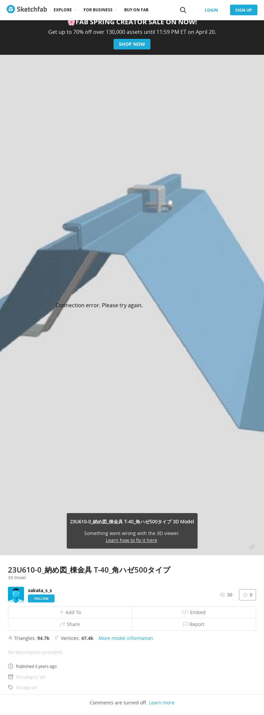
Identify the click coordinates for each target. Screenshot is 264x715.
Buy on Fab (136, 10)
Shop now (132, 44)
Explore (63, 10)
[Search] (183, 10)
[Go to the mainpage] (27, 10)
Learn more (161, 702)
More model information (126, 638)
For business (98, 10)
